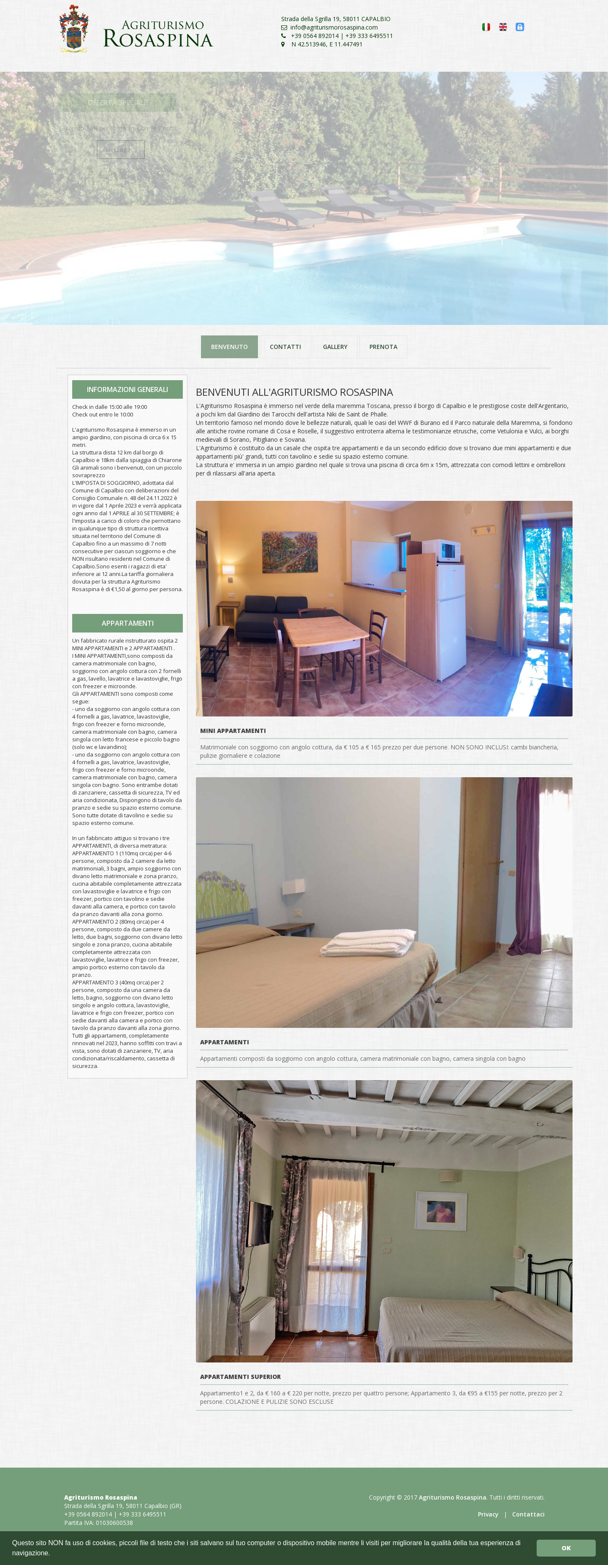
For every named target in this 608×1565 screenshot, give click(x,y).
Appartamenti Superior (240, 1377)
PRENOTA (383, 347)
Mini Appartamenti (233, 731)
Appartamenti (224, 1042)
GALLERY (335, 347)
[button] (53, 1554)
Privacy (488, 1514)
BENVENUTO (229, 347)
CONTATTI (285, 347)
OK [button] (566, 1548)
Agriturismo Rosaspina (452, 1497)
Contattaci (528, 1514)
